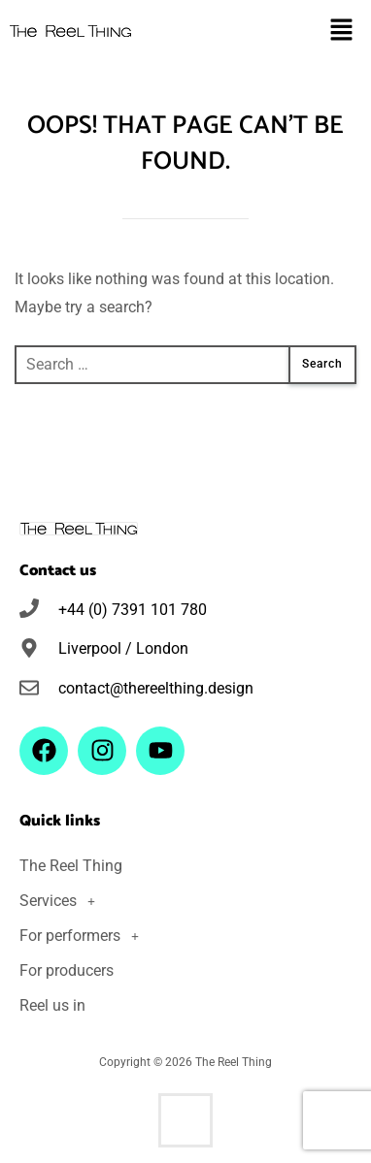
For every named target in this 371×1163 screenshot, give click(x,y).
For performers (84, 936)
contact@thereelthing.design (155, 688)
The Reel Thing (70, 865)
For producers (66, 970)
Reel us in (52, 1005)
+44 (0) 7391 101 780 (132, 609)
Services (62, 901)
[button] (341, 31)
